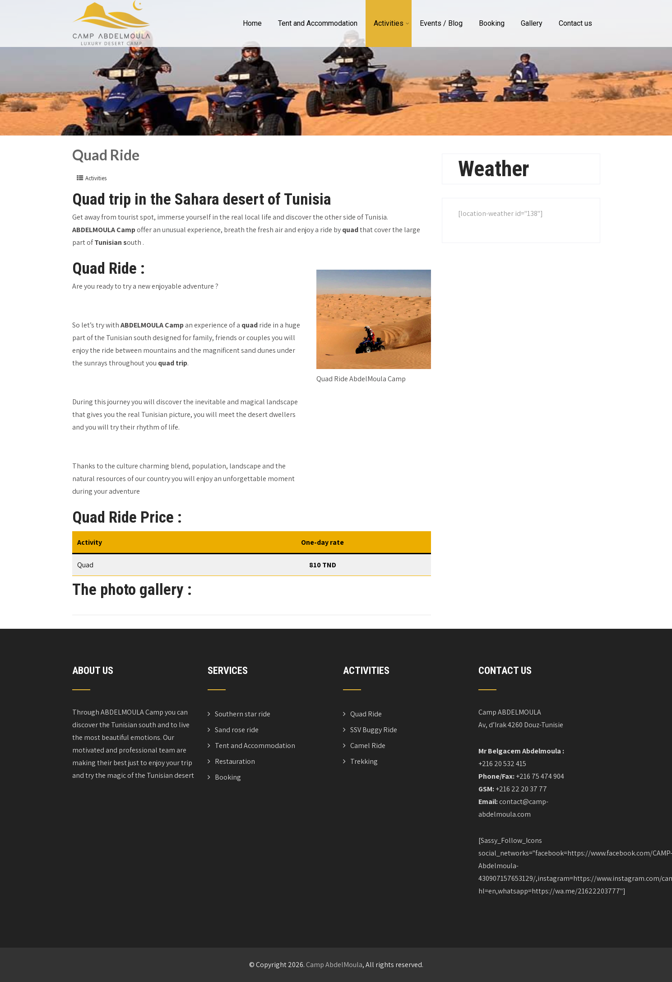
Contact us (575, 23)
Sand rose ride (237, 729)
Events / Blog (441, 23)
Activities (391, 23)
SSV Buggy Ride (373, 729)
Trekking (364, 761)
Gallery (531, 23)
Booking (492, 23)
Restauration (235, 761)
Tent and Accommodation (317, 23)
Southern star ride (242, 714)
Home (252, 23)
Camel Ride (367, 745)
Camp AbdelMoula (334, 964)
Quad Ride (366, 714)
